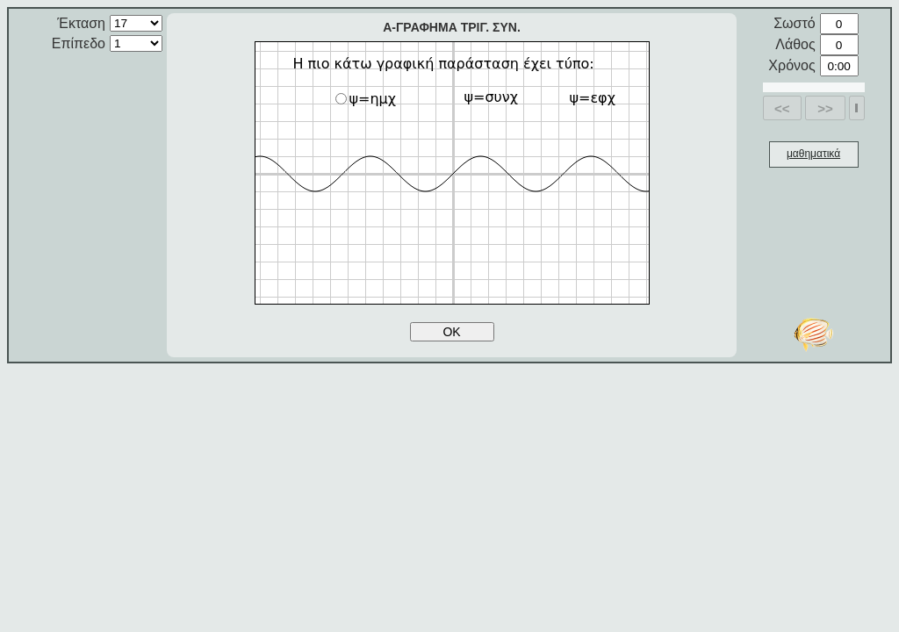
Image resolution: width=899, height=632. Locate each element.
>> (825, 108)
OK (451, 332)
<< (782, 108)
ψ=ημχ (366, 98)
